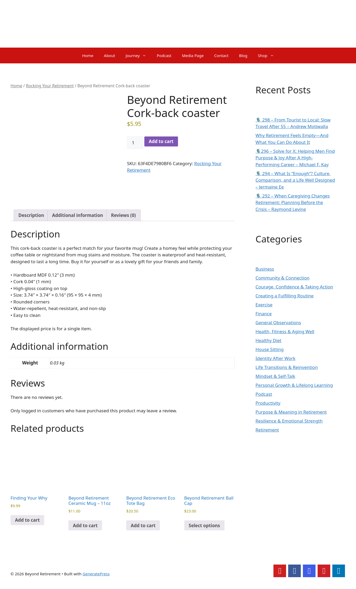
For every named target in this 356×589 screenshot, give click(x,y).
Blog (243, 55)
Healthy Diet (268, 340)
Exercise (264, 305)
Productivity (268, 403)
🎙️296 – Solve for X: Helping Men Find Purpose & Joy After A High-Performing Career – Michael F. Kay (295, 157)
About (109, 55)
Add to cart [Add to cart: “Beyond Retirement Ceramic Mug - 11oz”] (85, 525)
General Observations (278, 322)
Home (87, 55)
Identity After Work (276, 358)
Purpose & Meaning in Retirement (291, 412)
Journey (139, 55)
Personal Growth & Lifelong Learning (294, 385)
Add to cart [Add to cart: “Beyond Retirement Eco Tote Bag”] (143, 525)
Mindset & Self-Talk (275, 376)
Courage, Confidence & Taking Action (294, 287)
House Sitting (270, 349)
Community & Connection (282, 278)
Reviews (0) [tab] (123, 215)
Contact (221, 55)
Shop (268, 55)
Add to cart (161, 141)
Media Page (193, 55)
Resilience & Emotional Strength (289, 421)
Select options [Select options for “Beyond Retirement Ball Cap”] (204, 525)
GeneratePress (96, 573)
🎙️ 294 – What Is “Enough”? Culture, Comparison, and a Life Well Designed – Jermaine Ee (295, 180)
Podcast (164, 55)
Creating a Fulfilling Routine (285, 296)
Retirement (267, 430)
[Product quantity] (135, 142)
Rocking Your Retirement (50, 86)
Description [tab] (31, 215)
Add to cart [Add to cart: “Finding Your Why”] (27, 520)
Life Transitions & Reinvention (287, 367)
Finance (264, 314)
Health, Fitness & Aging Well (285, 331)
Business (265, 269)
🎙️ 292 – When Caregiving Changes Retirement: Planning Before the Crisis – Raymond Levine (293, 202)
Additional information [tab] (77, 215)
